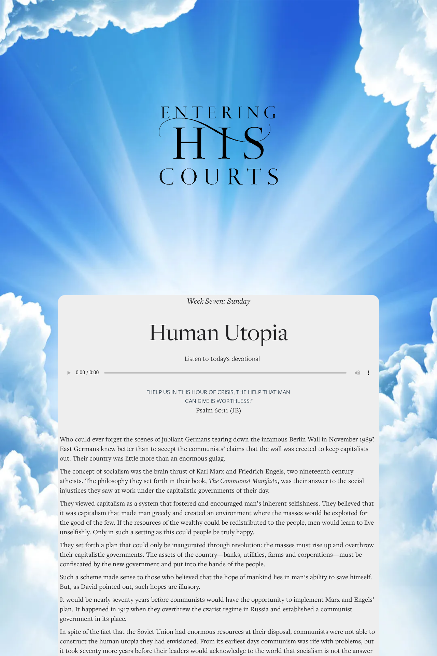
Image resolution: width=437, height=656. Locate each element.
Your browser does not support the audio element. (218, 373)
